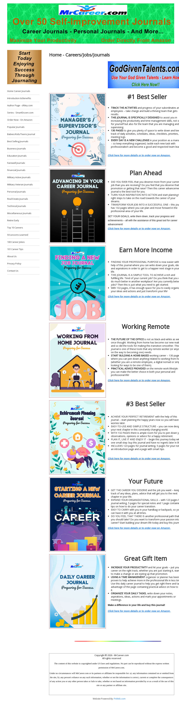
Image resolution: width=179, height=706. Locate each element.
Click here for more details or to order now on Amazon (139, 380)
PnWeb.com (120, 698)
